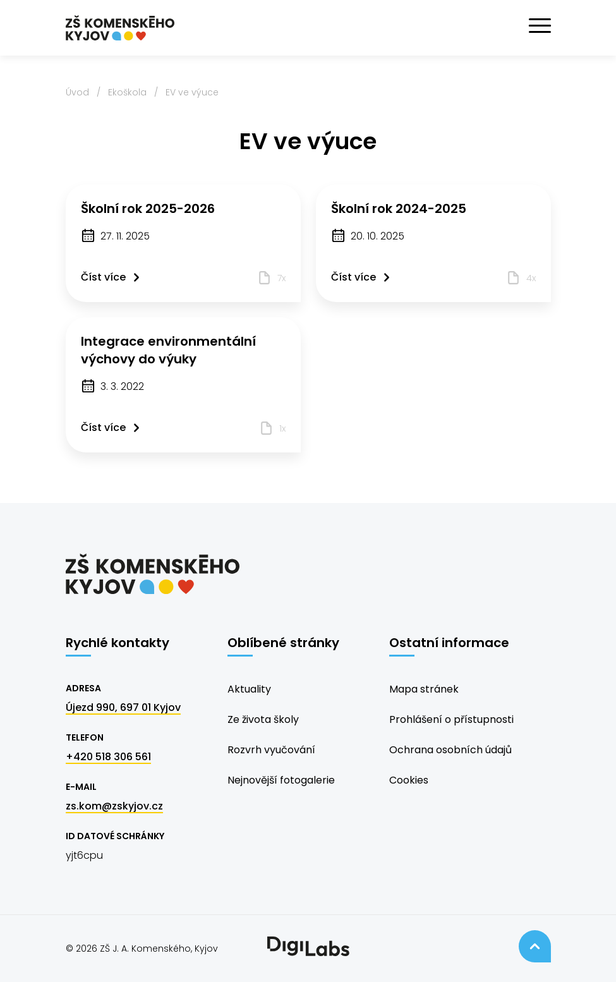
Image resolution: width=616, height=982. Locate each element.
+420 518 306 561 (108, 756)
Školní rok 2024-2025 (398, 208)
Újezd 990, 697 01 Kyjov (123, 707)
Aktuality (249, 689)
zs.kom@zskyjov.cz (114, 806)
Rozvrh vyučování (271, 750)
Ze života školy (263, 719)
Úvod (77, 92)
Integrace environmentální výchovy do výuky (168, 350)
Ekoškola (127, 92)
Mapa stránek (424, 689)
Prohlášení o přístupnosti (451, 719)
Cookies (408, 780)
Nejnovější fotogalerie (281, 780)
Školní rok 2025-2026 (148, 208)
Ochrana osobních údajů (450, 750)
